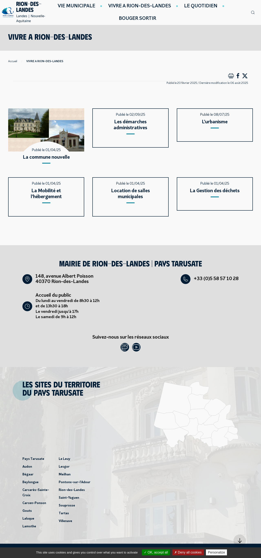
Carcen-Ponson (34, 504)
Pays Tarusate (33, 460)
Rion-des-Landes (72, 491)
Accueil (12, 61)
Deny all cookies (188, 552)
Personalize (216, 552)
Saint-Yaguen (69, 499)
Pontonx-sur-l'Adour (74, 483)
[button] (239, 540)
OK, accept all (156, 552)
